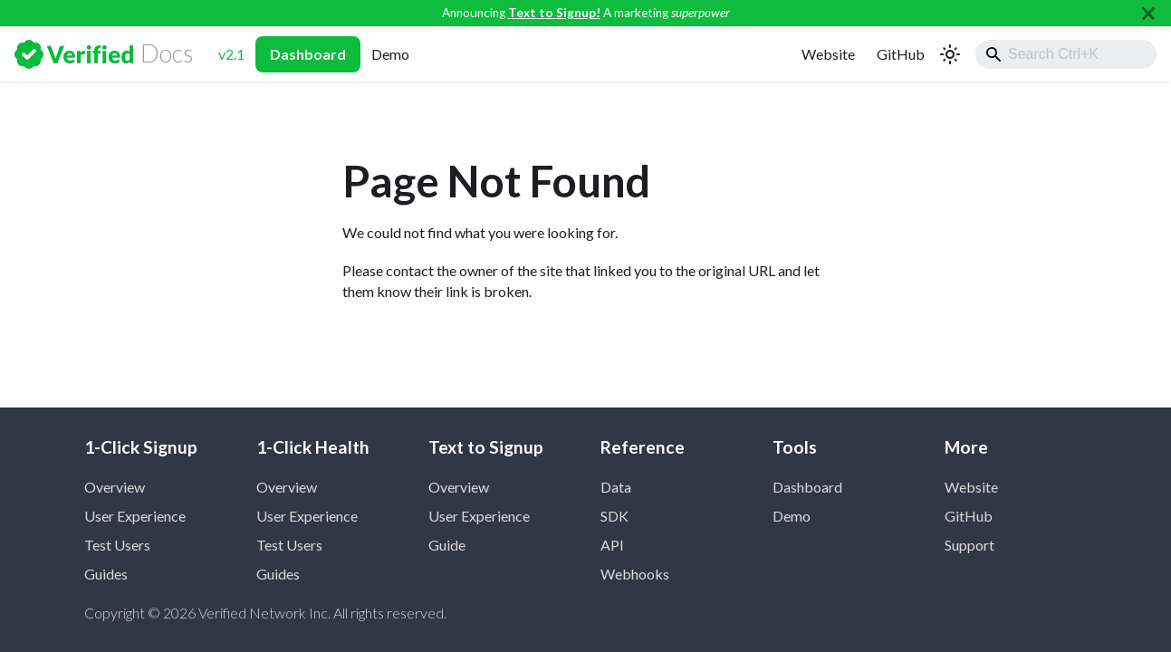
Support (969, 544)
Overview (114, 486)
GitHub (901, 53)
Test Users (117, 544)
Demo (390, 53)
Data (615, 486)
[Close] (1148, 13)
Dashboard (307, 54)
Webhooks (634, 573)
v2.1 (231, 53)
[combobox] (1066, 54)
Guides (106, 573)
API (612, 544)
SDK (614, 515)
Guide (447, 544)
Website (828, 53)
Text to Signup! (554, 12)
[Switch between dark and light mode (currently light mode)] (950, 54)
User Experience (135, 515)
